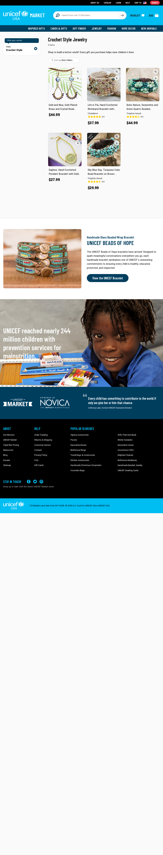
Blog (5, 455)
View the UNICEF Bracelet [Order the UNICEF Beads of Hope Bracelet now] (107, 278)
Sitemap (7, 465)
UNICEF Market (10, 439)
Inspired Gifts (36, 28)
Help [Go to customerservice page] (128, 2)
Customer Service (42, 445)
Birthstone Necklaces (127, 460)
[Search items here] (86, 15)
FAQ (36, 460)
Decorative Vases (126, 445)
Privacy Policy (40, 455)
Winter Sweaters (125, 439)
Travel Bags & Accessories (82, 455)
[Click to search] (122, 15)
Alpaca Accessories (79, 434)
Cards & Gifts (58, 28)
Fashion (111, 28)
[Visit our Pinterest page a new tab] (41, 481)
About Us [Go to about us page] (95, 2)
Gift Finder (79, 28)
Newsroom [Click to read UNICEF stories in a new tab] (8, 450)
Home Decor (129, 28)
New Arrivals (149, 28)
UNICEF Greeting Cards (128, 470)
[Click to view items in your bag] (153, 15)
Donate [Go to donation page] (155, 2)
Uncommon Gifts (126, 450)
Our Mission (8, 434)
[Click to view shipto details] (141, 3)
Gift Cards (39, 465)
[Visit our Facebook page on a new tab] (29, 481)
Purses (73, 439)
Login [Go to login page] (118, 2)
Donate (6, 460)
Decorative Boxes (78, 445)
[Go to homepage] (24, 15)
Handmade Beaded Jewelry (130, 465)
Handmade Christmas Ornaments (86, 465)
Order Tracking (41, 434)
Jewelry (97, 28)
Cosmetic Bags (77, 470)
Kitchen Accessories (79, 460)
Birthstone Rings (78, 450)
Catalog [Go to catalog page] (107, 2)
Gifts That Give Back (127, 434)
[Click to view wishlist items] (137, 15)
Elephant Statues (125, 455)
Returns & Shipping (43, 439)
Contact (38, 450)
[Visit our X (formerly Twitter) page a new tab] (35, 481)
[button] (77, 71)
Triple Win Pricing (11, 445)
